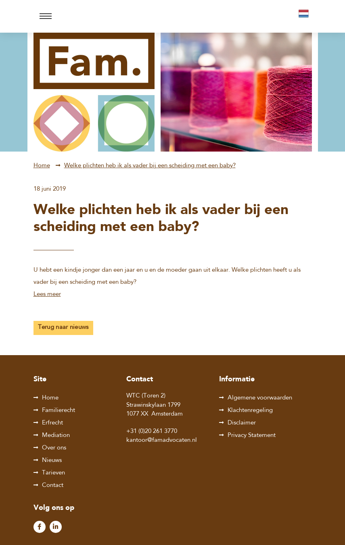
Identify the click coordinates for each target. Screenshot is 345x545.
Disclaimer (242, 423)
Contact (52, 486)
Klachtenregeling (250, 411)
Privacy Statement (252, 436)
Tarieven (53, 473)
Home (41, 166)
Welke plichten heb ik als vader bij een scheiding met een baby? (150, 166)
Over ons (54, 448)
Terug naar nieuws (63, 328)
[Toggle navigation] (46, 16)
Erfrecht (52, 423)
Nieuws (52, 461)
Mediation (56, 436)
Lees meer (47, 294)
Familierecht (58, 411)
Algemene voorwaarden (260, 398)
